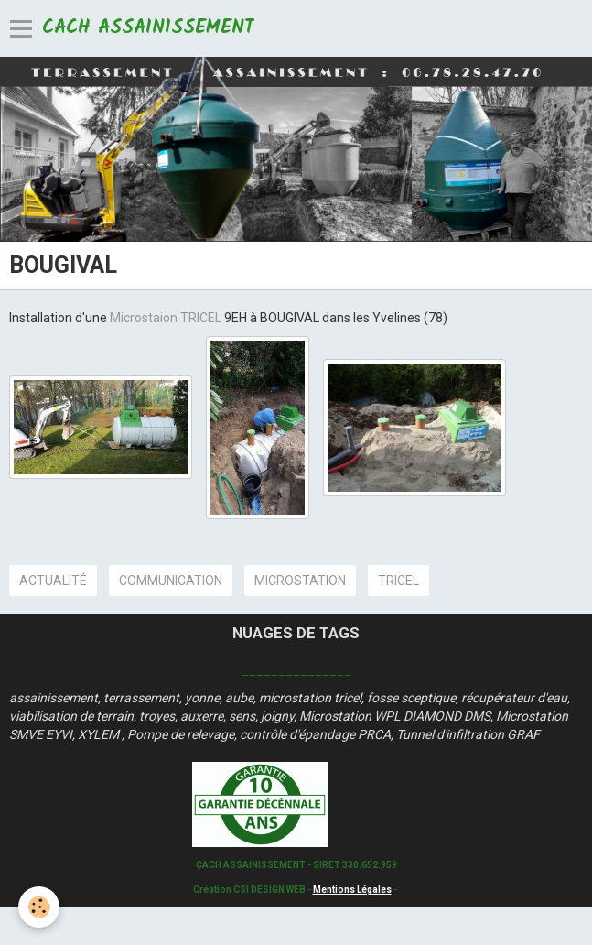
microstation (300, 580)
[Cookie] (38, 907)
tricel (398, 580)
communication (170, 580)
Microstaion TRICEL (167, 317)
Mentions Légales (352, 890)
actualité (53, 580)
